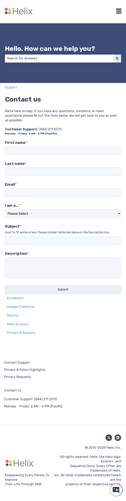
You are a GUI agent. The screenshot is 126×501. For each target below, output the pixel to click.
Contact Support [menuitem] (17, 363)
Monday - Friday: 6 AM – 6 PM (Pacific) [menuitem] (33, 406)
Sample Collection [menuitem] (21, 307)
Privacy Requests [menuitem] (17, 377)
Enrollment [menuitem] (15, 298)
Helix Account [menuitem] (18, 324)
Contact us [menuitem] (12, 390)
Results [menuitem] (12, 315)
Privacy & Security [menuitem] (21, 333)
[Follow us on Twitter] (109, 437)
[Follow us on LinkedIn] (118, 437)
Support (11, 87)
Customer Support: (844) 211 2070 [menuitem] (30, 399)
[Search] (117, 58)
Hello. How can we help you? (50, 49)
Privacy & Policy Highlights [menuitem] (24, 370)
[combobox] (59, 58)
